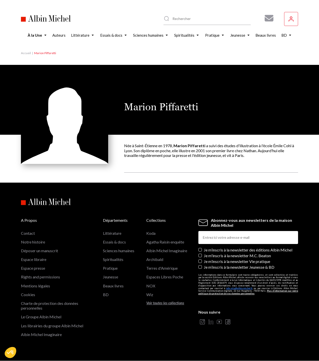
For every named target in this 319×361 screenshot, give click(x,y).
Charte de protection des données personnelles (49, 305)
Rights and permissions (40, 276)
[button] (10, 353)
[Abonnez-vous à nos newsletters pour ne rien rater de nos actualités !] (267, 18)
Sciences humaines (118, 250)
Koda (151, 233)
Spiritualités (113, 259)
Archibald (154, 259)
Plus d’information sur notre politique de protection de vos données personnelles (248, 292)
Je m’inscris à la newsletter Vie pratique (237, 261)
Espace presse (33, 268)
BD (106, 294)
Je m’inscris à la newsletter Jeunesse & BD (239, 267)
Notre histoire (33, 242)
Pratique (110, 268)
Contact (28, 233)
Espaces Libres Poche (164, 276)
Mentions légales (35, 285)
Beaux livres (113, 285)
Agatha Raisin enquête (165, 242)
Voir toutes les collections (165, 303)
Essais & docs (114, 242)
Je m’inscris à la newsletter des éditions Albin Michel (248, 249)
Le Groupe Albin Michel (41, 316)
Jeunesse (110, 276)
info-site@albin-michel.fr (239, 288)
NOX (150, 285)
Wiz (149, 294)
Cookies (28, 294)
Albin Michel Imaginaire (41, 334)
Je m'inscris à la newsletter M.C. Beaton (237, 255)
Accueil (26, 53)
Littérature (112, 233)
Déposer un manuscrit (39, 250)
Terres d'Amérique (162, 268)
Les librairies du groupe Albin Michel (52, 325)
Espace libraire (33, 259)
